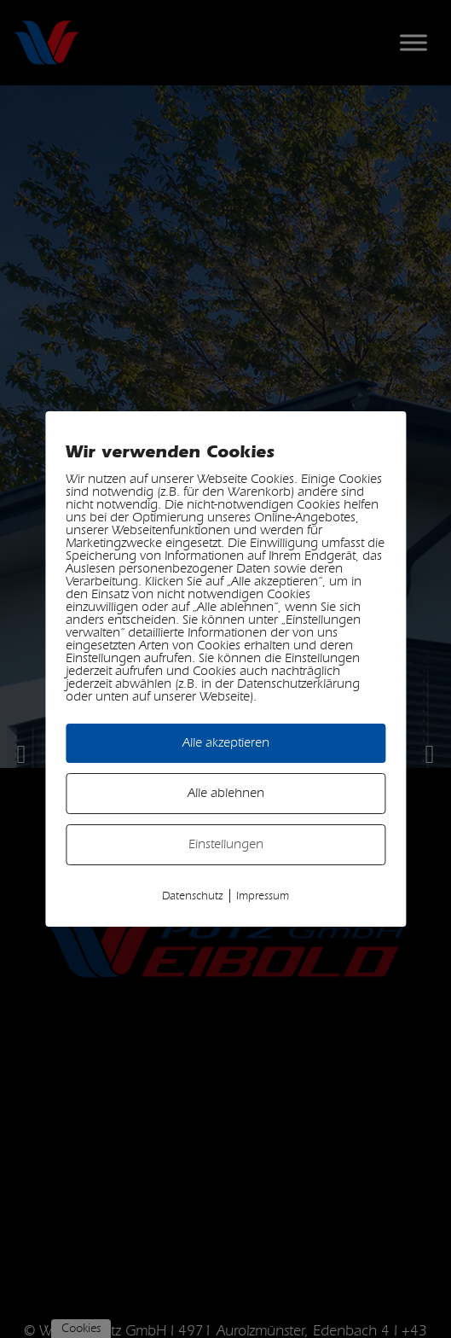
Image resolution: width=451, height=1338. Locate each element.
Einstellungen (225, 844)
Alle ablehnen (226, 793)
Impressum (262, 896)
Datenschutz (192, 896)
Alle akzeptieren (225, 743)
